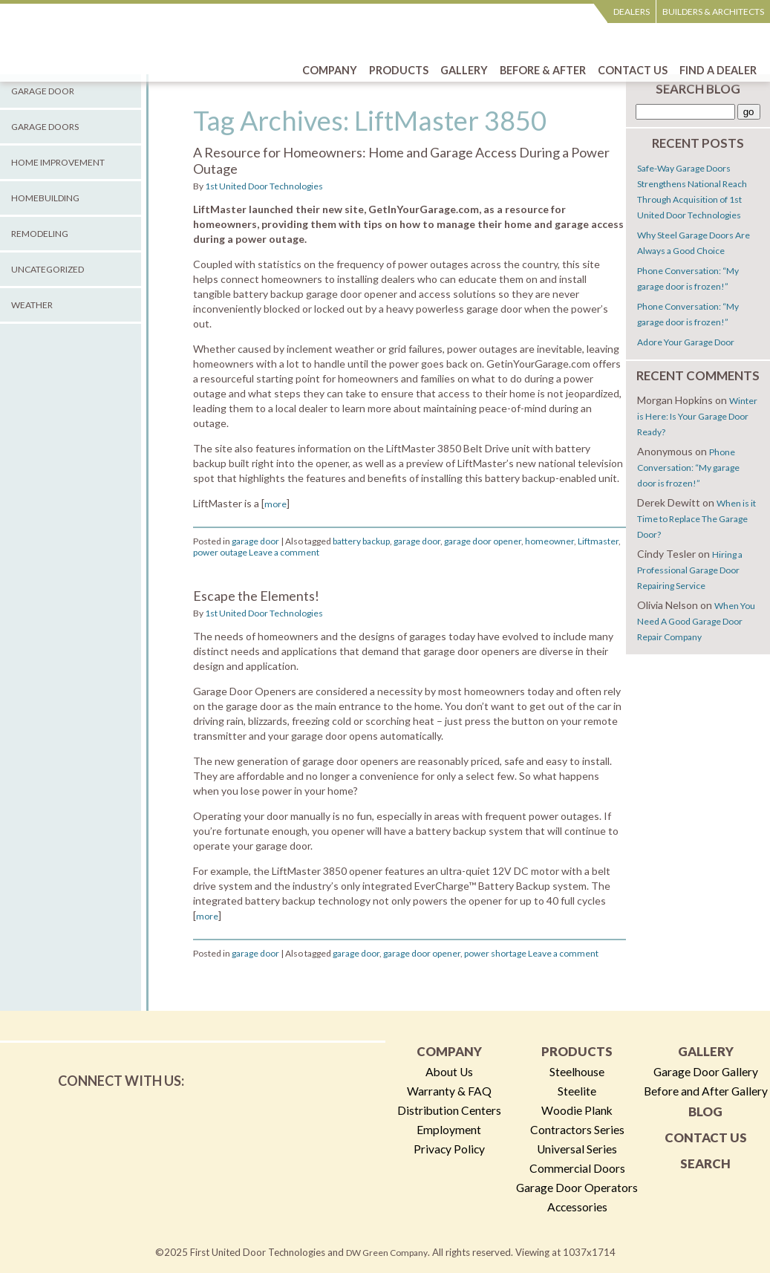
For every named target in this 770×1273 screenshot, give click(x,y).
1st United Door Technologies (264, 186)
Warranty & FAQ (449, 1091)
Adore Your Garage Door (685, 342)
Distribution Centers (449, 1110)
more (275, 503)
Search (705, 1163)
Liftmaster (598, 541)
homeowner (549, 541)
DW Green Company (387, 1252)
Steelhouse (576, 1071)
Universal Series (577, 1149)
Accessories (577, 1207)
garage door (255, 541)
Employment (449, 1129)
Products (577, 1051)
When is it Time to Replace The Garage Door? (696, 519)
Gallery (706, 1051)
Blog (705, 1111)
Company (449, 1051)
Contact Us (706, 1137)
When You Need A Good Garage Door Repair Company (696, 621)
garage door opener (482, 541)
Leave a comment (284, 552)
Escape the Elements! (256, 595)
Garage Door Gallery (705, 1071)
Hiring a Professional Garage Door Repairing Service (690, 570)
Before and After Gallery (706, 1091)
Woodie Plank (577, 1110)
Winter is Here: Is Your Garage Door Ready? (697, 416)
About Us (449, 1071)
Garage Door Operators (577, 1187)
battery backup (361, 541)
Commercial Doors (577, 1168)
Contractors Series (577, 1129)
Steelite (577, 1091)
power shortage (495, 953)
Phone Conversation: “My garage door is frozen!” (688, 467)
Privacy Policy (449, 1149)
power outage (220, 552)
